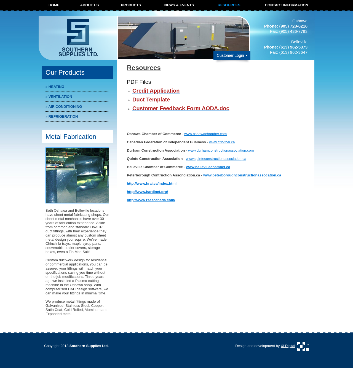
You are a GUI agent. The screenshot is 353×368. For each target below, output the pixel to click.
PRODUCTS (131, 5)
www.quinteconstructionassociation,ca (216, 159)
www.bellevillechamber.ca (208, 167)
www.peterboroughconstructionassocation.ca (242, 175)
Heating (55, 87)
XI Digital (288, 346)
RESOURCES (229, 5)
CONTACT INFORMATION (286, 5)
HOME (54, 5)
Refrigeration (62, 116)
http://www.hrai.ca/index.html (151, 183)
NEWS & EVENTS (179, 5)
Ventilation (59, 97)
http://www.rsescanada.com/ (151, 200)
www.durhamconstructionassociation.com (221, 150)
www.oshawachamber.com (205, 134)
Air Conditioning (64, 106)
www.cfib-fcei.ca (222, 142)
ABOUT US (89, 5)
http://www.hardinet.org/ (147, 192)
